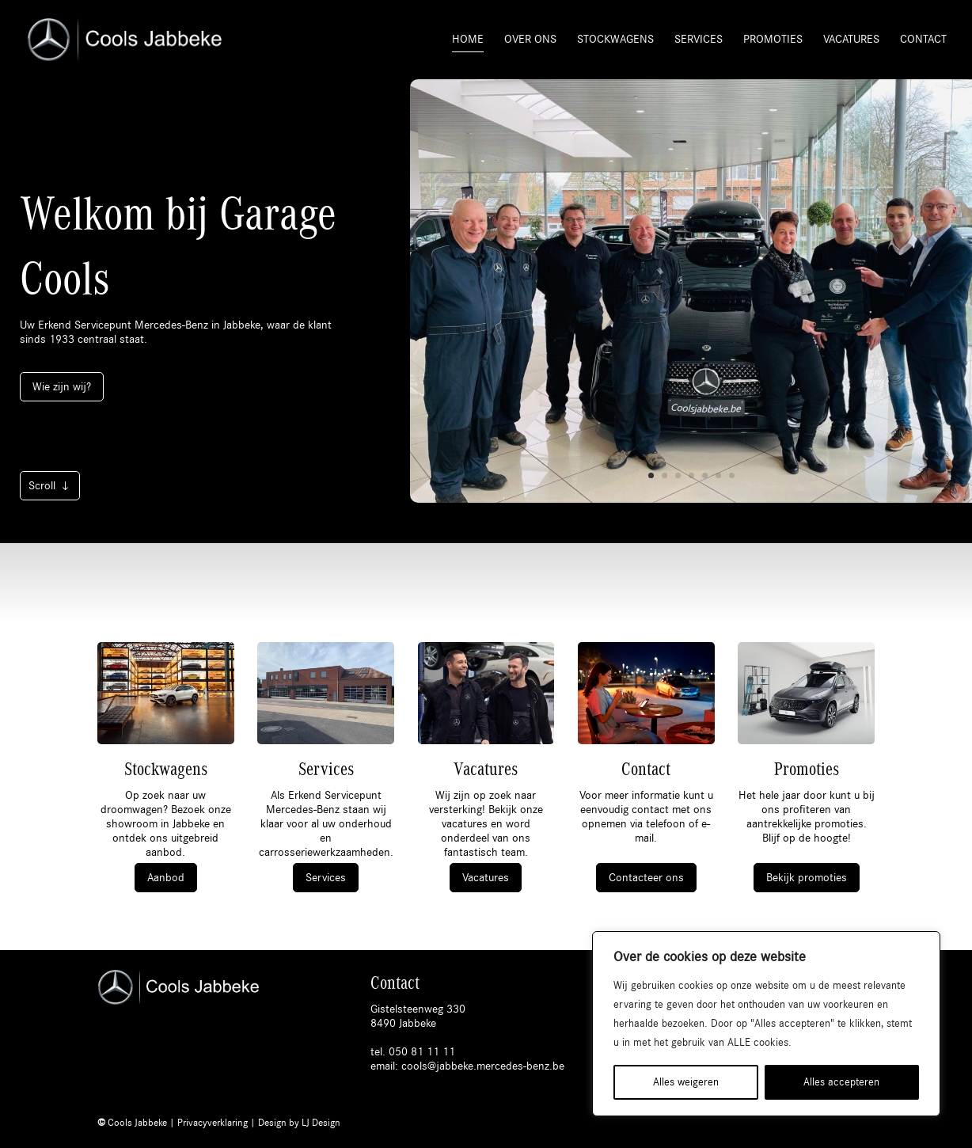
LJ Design (321, 1122)
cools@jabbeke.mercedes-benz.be (482, 1066)
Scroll (41, 485)
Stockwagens (615, 40)
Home (468, 40)
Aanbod (165, 877)
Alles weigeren (686, 1082)
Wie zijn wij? (61, 386)
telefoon (665, 824)
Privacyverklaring (212, 1122)
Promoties (773, 40)
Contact (923, 40)
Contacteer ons (646, 877)
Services (698, 40)
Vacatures (851, 40)
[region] (766, 1023)
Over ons (530, 40)
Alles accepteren (841, 1082)
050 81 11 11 (422, 1052)
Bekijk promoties (806, 877)
